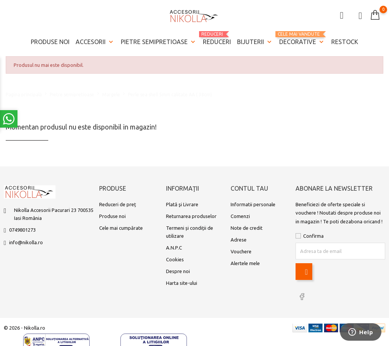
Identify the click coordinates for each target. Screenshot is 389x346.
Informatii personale (253, 204)
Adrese (239, 239)
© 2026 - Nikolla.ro (24, 327)
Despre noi (178, 271)
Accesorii (95, 42)
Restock (344, 41)
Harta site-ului (181, 283)
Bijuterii (255, 42)
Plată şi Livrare (182, 204)
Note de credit (246, 228)
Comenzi (240, 216)
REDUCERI (217, 38)
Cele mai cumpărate (121, 228)
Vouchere (241, 251)
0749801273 (22, 229)
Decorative (302, 39)
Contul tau (249, 188)
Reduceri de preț (117, 204)
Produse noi (50, 41)
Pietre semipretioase (159, 42)
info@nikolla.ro (26, 242)
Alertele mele (245, 263)
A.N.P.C (174, 247)
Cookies (175, 259)
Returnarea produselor (191, 216)
